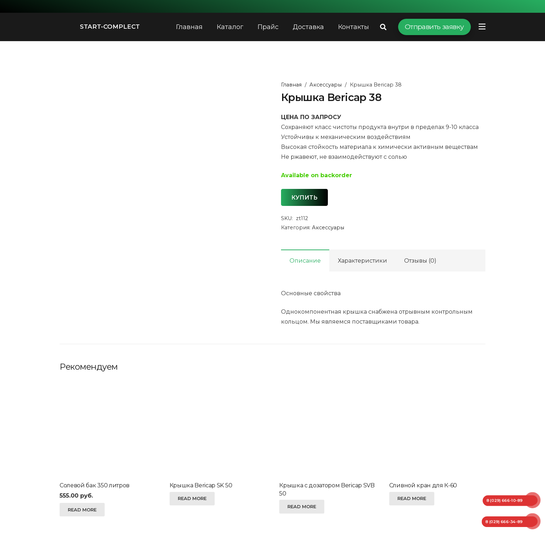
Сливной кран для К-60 (423, 485)
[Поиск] (383, 27)
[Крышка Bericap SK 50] (218, 429)
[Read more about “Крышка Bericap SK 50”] (192, 498)
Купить (304, 197)
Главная (291, 85)
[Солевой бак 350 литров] (108, 429)
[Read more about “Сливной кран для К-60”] (411, 498)
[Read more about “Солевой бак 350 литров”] (82, 509)
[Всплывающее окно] (482, 27)
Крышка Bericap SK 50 (201, 485)
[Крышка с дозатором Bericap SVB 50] (327, 429)
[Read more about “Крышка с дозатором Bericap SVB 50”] (301, 506)
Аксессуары (325, 85)
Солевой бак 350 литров (95, 485)
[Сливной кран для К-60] (437, 429)
